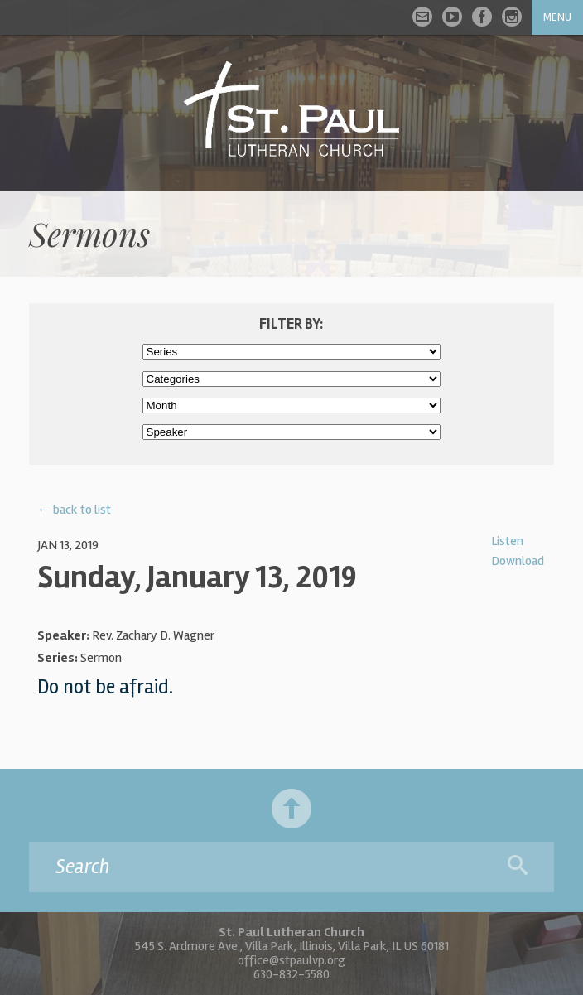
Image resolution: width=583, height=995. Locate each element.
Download (517, 561)
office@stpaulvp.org (291, 960)
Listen (507, 541)
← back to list (74, 509)
